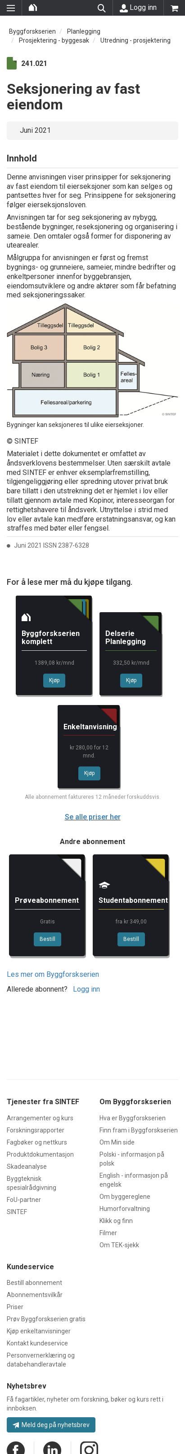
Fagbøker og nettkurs (37, 1142)
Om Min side (117, 1142)
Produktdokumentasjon (40, 1154)
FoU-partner (24, 1199)
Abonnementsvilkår (35, 1294)
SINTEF (17, 1211)
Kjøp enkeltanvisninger (39, 1331)
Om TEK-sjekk (119, 1245)
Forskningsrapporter (35, 1130)
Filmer (108, 1232)
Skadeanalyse (27, 1166)
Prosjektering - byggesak (54, 40)
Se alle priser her (93, 817)
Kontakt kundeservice (37, 1343)
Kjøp (54, 680)
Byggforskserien (32, 31)
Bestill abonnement (34, 1282)
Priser (15, 1306)
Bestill (47, 939)
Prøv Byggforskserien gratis (46, 1319)
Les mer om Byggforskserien (53, 974)
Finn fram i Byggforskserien (138, 1130)
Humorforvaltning (124, 1208)
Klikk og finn (116, 1220)
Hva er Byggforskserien (132, 1118)
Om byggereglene (124, 1196)
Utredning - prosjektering (135, 40)
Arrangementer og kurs (40, 1118)
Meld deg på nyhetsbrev (51, 1424)
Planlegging (83, 31)
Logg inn (138, 7)
